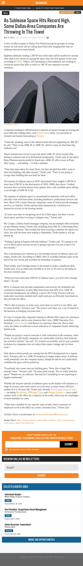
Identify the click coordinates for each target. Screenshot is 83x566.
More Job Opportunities (41, 539)
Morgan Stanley (55, 392)
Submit (42, 475)
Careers (23, 557)
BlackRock (21, 392)
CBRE (19, 61)
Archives (39, 557)
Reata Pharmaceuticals (24, 423)
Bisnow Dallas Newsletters (21, 459)
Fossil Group (9, 423)
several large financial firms (63, 389)
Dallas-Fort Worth (66, 12)
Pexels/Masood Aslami (11, 124)
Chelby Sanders (20, 323)
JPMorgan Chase (36, 392)
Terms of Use (59, 557)
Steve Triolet (43, 133)
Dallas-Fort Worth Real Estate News (50, 8)
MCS (59, 420)
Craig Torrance (68, 420)
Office (78, 12)
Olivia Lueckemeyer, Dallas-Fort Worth (30, 38)
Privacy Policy (48, 557)
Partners (40, 136)
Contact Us (31, 557)
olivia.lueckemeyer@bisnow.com (51, 414)
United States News (23, 8)
